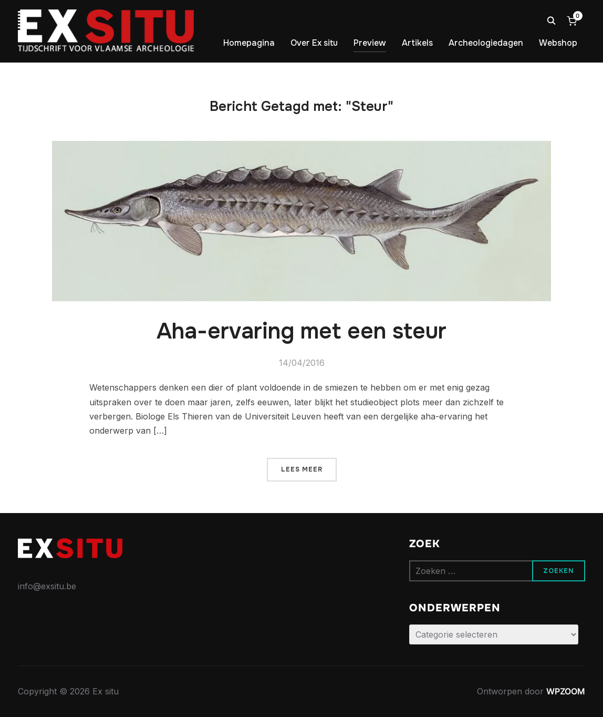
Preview (370, 42)
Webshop (558, 42)
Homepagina (249, 42)
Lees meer (302, 469)
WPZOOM (565, 691)
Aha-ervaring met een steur (301, 331)
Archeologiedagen (486, 42)
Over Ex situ (314, 42)
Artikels (417, 42)
